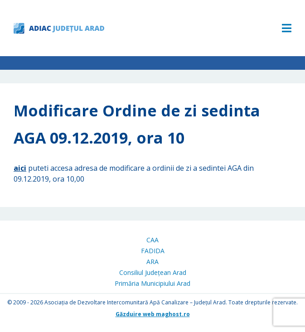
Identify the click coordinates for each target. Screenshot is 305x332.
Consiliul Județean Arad (152, 272)
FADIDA (153, 250)
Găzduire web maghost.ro (153, 314)
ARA (152, 261)
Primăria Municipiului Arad (152, 283)
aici (20, 168)
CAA (152, 240)
